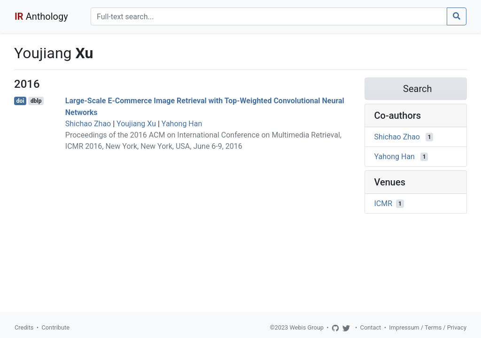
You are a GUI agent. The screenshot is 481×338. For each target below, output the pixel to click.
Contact (370, 327)
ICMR (383, 203)
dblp (36, 101)
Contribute (55, 327)
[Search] (269, 16)
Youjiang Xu (136, 123)
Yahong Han (182, 123)
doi (20, 101)
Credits (24, 327)
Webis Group (306, 327)
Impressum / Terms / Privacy (427, 327)
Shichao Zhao (88, 123)
